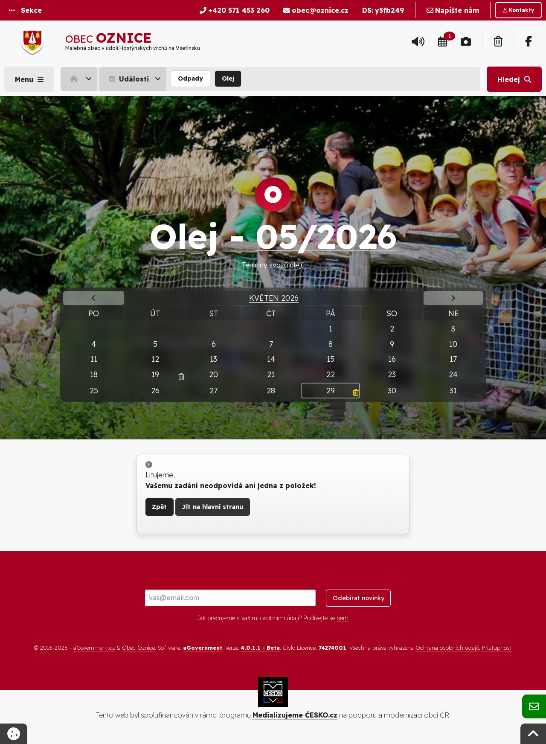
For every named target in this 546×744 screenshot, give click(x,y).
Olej (228, 78)
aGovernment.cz (94, 647)
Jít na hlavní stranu (212, 507)
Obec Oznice (138, 647)
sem (343, 618)
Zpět (159, 507)
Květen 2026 (274, 297)
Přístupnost (497, 647)
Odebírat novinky (358, 598)
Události (128, 79)
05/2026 (326, 236)
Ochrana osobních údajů (447, 647)
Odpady (190, 78)
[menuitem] (80, 79)
